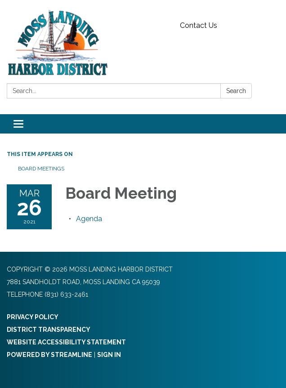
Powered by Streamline (49, 354)
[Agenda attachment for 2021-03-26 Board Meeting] (89, 218)
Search (236, 90)
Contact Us (198, 25)
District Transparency (48, 329)
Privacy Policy (32, 317)
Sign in (109, 354)
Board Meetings (41, 168)
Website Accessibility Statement (66, 342)
